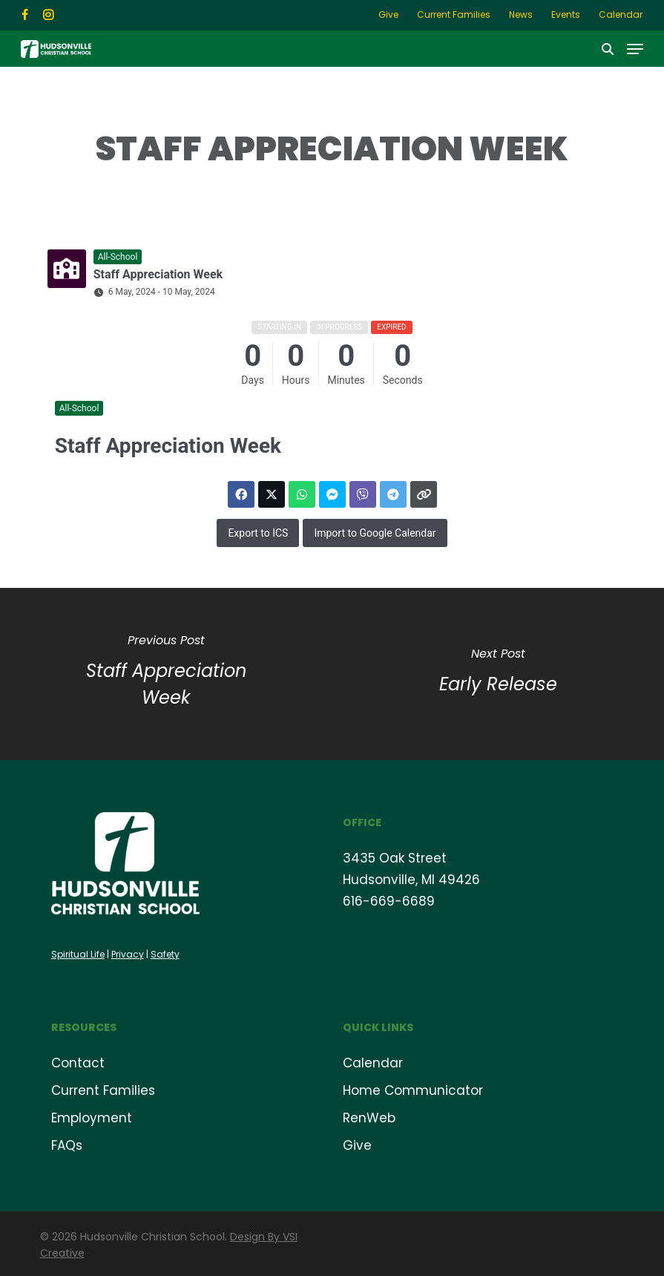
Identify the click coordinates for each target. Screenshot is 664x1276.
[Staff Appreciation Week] (166, 674)
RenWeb (369, 1118)
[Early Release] (498, 674)
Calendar (373, 1063)
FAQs (66, 1145)
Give (357, 1145)
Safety (165, 954)
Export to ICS (258, 533)
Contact (78, 1063)
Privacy (127, 954)
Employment (91, 1118)
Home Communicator (413, 1090)
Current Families (103, 1090)
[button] (635, 49)
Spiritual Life (78, 954)
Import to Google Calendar (374, 533)
